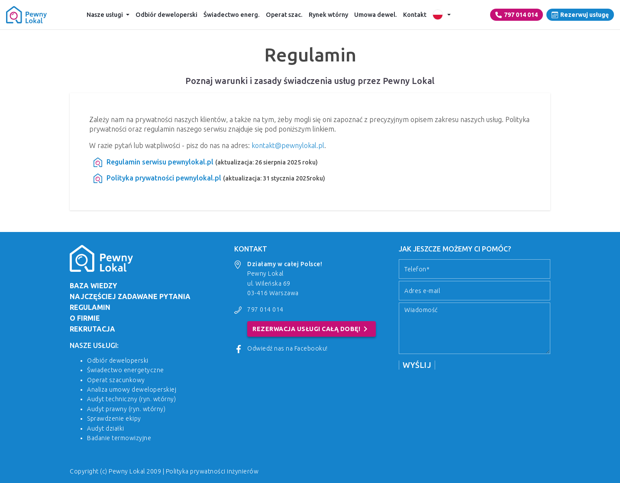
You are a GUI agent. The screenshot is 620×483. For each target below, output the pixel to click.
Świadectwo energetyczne (125, 370)
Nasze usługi (105, 14)
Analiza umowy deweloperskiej (131, 389)
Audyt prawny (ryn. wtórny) (126, 409)
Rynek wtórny (328, 14)
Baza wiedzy (93, 286)
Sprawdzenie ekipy (114, 418)
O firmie (85, 318)
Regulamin (90, 307)
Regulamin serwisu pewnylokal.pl (160, 162)
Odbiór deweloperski (166, 14)
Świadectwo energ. (231, 14)
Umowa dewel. (375, 14)
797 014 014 (265, 309)
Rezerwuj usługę (580, 14)
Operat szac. (284, 14)
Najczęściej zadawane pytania (130, 296)
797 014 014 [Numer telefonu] (516, 14)
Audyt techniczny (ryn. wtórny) (131, 399)
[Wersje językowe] (441, 15)
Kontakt (414, 14)
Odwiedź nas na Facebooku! (287, 348)
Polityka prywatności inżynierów (212, 471)
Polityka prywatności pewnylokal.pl (164, 178)
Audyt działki (105, 428)
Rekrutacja (92, 329)
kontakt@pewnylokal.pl (288, 145)
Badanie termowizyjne (119, 438)
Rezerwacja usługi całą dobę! (311, 329)
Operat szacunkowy (116, 380)
